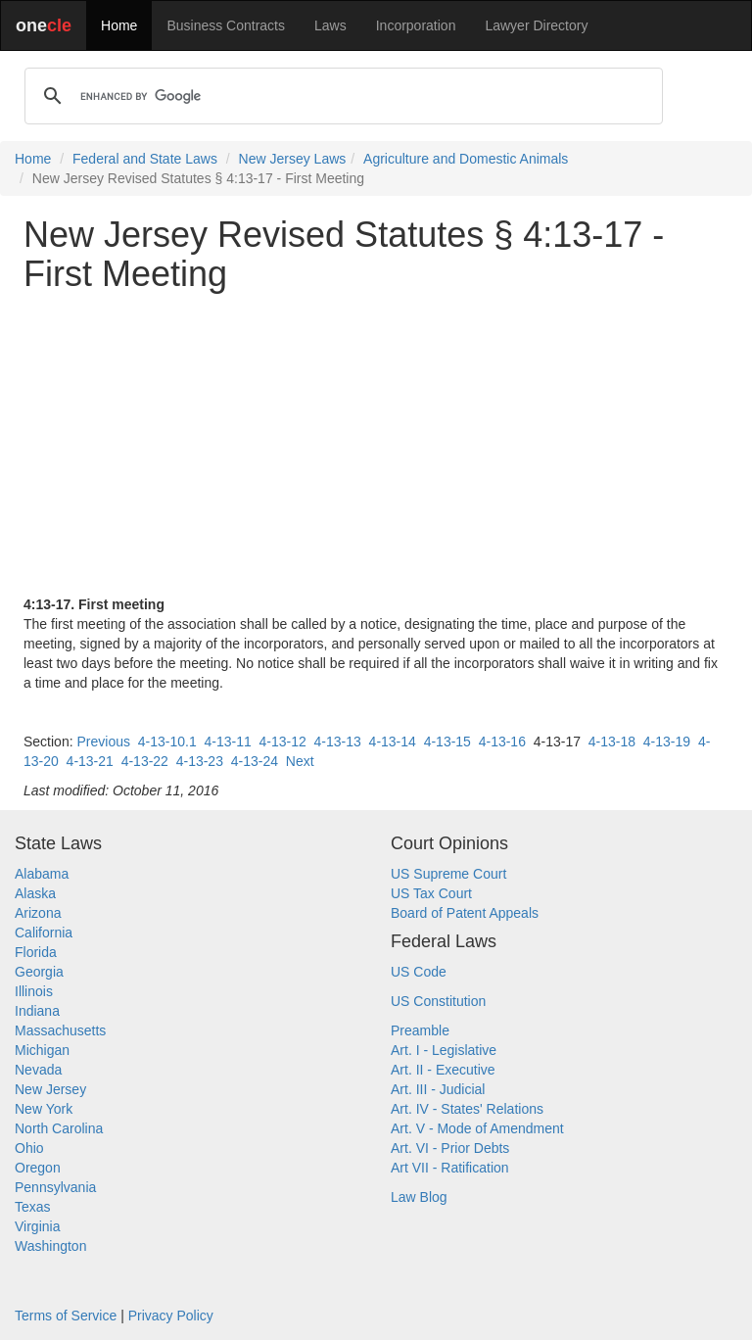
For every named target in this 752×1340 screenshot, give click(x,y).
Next (300, 761)
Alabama (42, 874)
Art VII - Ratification (450, 1167)
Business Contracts (225, 25)
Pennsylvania (55, 1187)
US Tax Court (431, 893)
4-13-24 (254, 761)
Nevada (38, 1069)
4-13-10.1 (167, 741)
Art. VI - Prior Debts (450, 1148)
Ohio (29, 1148)
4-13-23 (199, 761)
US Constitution (438, 1001)
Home (119, 25)
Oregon (38, 1167)
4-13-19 (666, 741)
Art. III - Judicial (438, 1089)
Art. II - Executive (443, 1069)
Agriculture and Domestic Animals (465, 159)
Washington (50, 1246)
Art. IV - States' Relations (467, 1109)
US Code (418, 972)
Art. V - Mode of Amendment (477, 1128)
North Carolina (59, 1128)
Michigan (42, 1050)
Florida (36, 952)
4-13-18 (611, 741)
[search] (340, 96)
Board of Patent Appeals (465, 913)
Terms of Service (66, 1315)
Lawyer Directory (536, 25)
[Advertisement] (376, 444)
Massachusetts (60, 1030)
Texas (33, 1207)
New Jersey (50, 1089)
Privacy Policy (170, 1315)
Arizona (38, 913)
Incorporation (416, 25)
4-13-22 (144, 761)
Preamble (420, 1030)
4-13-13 (337, 741)
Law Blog (419, 1197)
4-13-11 (227, 741)
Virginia (37, 1226)
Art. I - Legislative (443, 1050)
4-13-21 (90, 761)
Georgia (39, 972)
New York (43, 1109)
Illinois (34, 991)
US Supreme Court (448, 874)
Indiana (37, 1011)
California (43, 932)
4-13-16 (502, 741)
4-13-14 (392, 741)
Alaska (35, 893)
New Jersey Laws (293, 159)
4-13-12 (282, 741)
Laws (330, 25)
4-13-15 (447, 741)
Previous (102, 741)
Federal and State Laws (144, 159)
